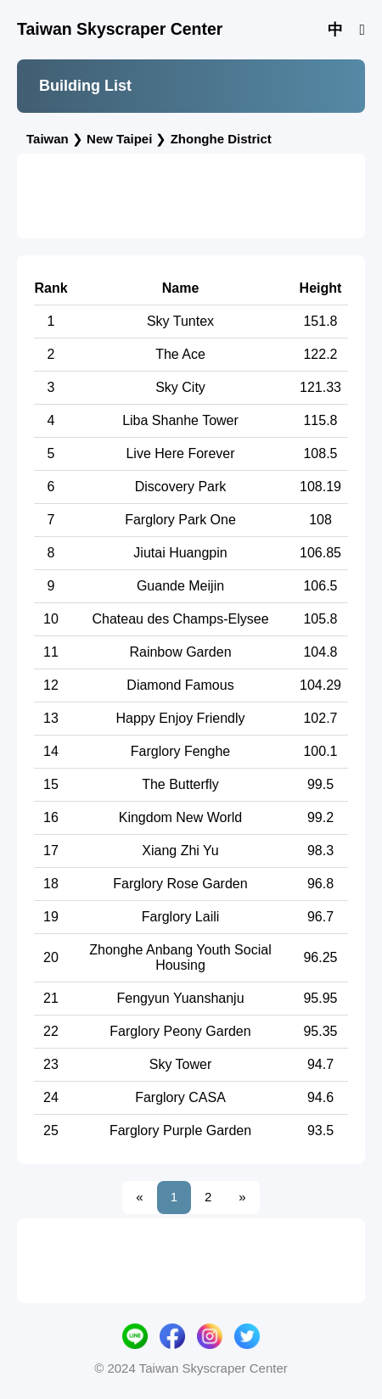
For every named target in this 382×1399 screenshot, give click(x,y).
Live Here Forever (180, 453)
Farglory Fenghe (180, 751)
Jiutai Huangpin (180, 553)
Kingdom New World (181, 817)
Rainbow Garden (180, 652)
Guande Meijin (180, 586)
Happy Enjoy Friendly (179, 718)
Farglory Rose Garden (180, 883)
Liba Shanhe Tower (180, 420)
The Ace (180, 354)
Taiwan (47, 139)
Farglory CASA (180, 1097)
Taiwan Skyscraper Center (119, 29)
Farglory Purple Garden (180, 1130)
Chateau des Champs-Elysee (180, 619)
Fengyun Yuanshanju (180, 998)
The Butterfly (180, 784)
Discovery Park (181, 486)
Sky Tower (180, 1064)
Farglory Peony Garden (180, 1031)
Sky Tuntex (180, 321)
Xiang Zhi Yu (180, 850)
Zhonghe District (221, 139)
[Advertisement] (191, 196)
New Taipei (119, 139)
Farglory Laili (181, 916)
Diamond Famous (179, 685)
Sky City (180, 387)
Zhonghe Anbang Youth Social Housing (180, 957)
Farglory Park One (180, 519)
